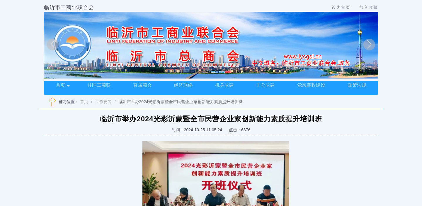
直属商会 (142, 85)
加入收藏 (368, 7)
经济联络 (183, 85)
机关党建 (224, 85)
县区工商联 (99, 85)
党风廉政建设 (311, 85)
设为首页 (341, 7)
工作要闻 (103, 101)
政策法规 (357, 85)
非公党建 (265, 85)
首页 (63, 86)
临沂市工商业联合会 (69, 7)
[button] (53, 44)
